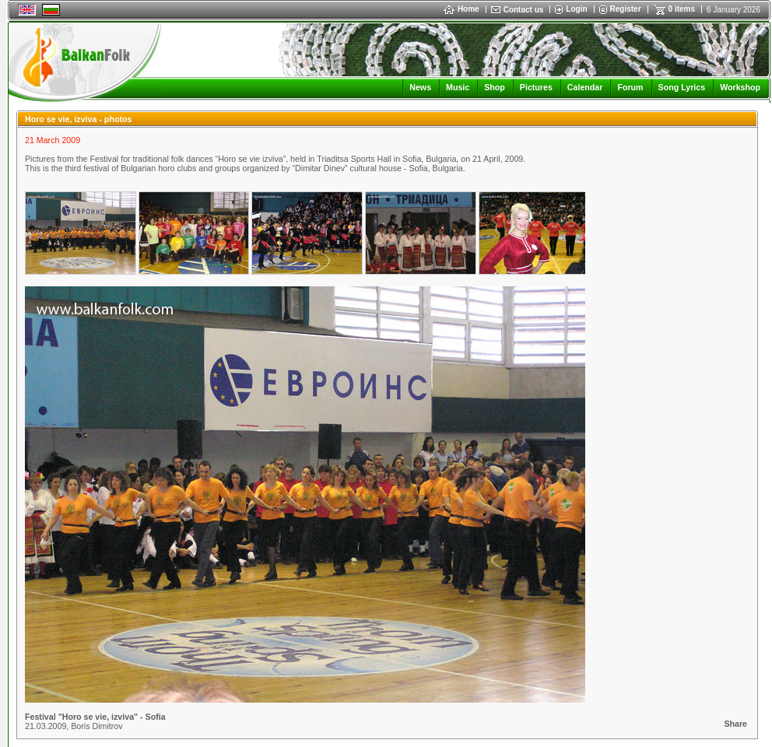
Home (461, 9)
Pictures (536, 87)
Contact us (524, 9)
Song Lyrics (682, 87)
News (420, 87)
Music (457, 87)
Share (735, 723)
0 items (681, 9)
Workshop (740, 87)
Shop (494, 87)
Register (625, 9)
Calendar (585, 87)
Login (576, 9)
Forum (630, 87)
